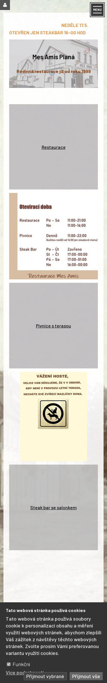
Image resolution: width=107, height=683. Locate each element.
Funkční (21, 664)
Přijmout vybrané (45, 676)
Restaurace (54, 147)
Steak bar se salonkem (53, 507)
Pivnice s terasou (53, 325)
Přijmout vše (86, 676)
